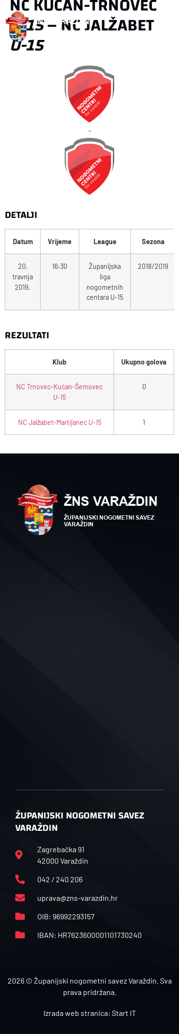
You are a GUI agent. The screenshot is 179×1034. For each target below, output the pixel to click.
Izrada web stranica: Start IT (89, 1012)
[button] (164, 26)
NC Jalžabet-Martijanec (59, 422)
